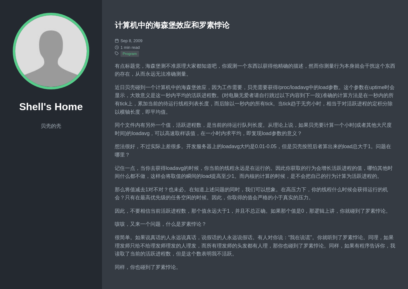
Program (130, 54)
